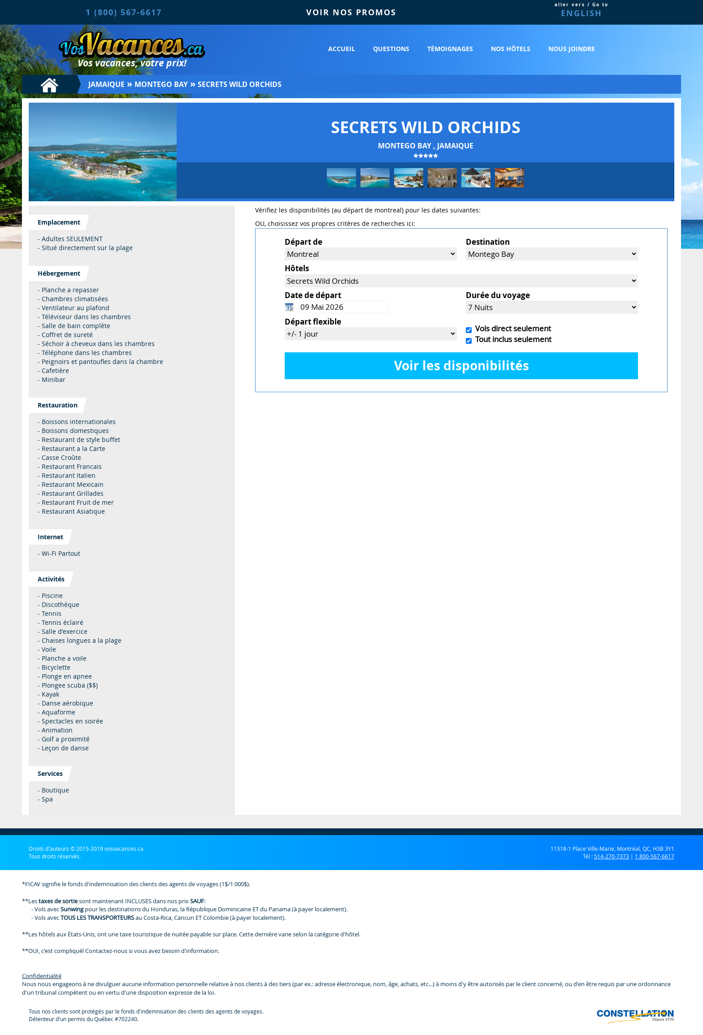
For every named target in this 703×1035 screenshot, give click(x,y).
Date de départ (313, 295)
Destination (488, 242)
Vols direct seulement (511, 328)
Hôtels (297, 268)
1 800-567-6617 (654, 856)
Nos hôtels (510, 48)
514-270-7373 (611, 856)
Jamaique (106, 84)
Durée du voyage (498, 295)
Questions (391, 48)
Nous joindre (571, 48)
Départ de (303, 242)
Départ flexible (313, 321)
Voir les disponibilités (461, 365)
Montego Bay (161, 84)
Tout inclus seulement (511, 339)
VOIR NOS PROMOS (351, 12)
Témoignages (450, 48)
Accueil (341, 48)
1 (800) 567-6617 (124, 12)
